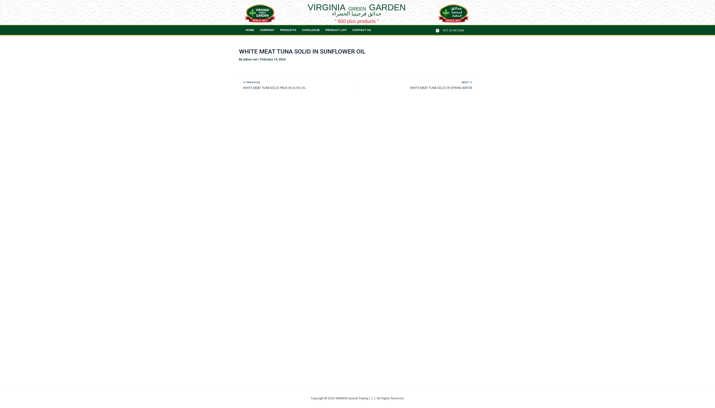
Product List (336, 30)
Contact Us (361, 30)
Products (288, 30)
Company (267, 30)
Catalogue (311, 30)
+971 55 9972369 (453, 30)
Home (250, 30)
